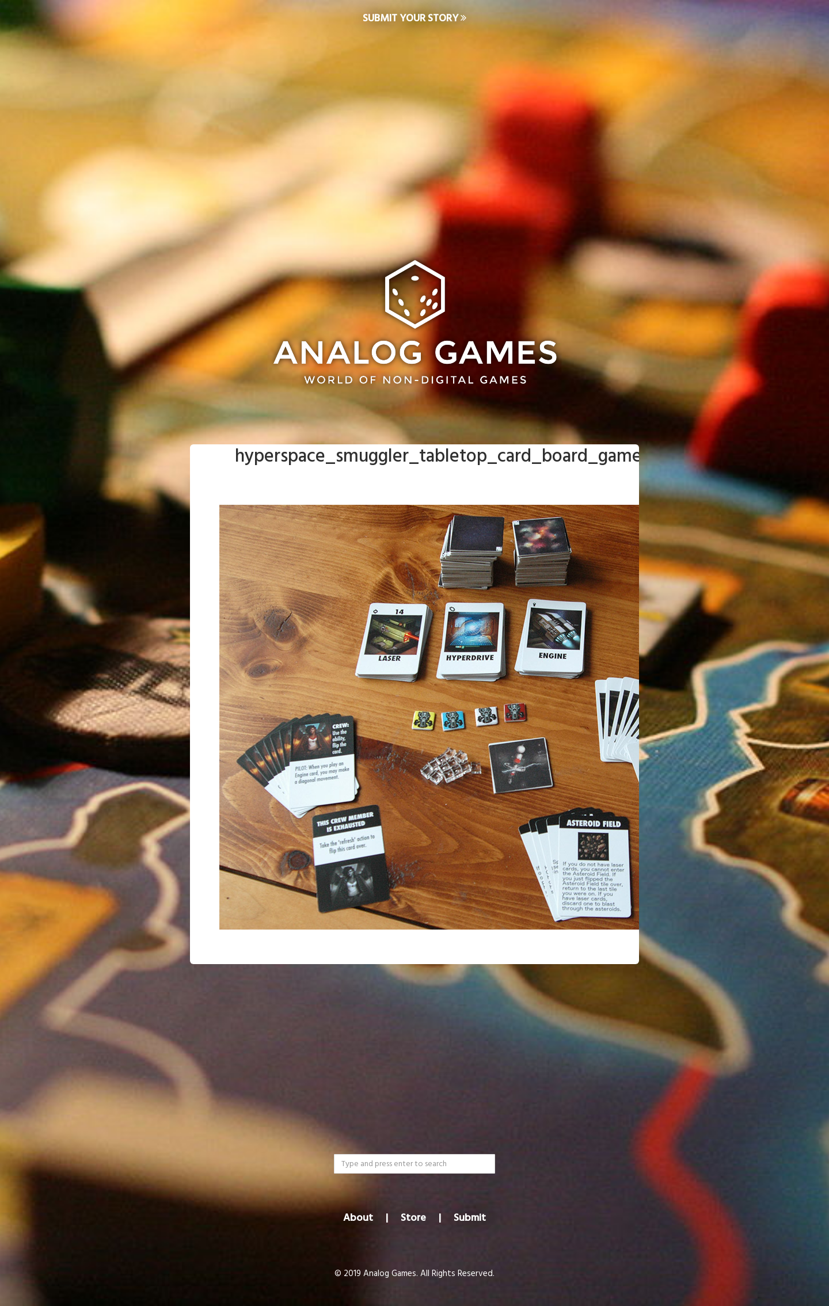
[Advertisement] (414, 130)
